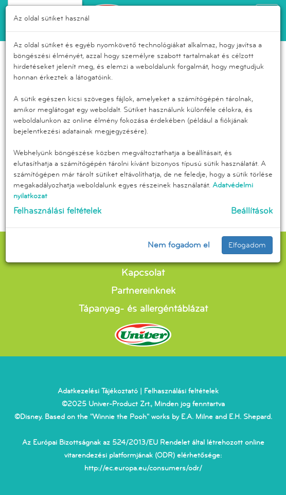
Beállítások (252, 210)
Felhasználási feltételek (57, 210)
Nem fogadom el (179, 245)
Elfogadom (247, 245)
